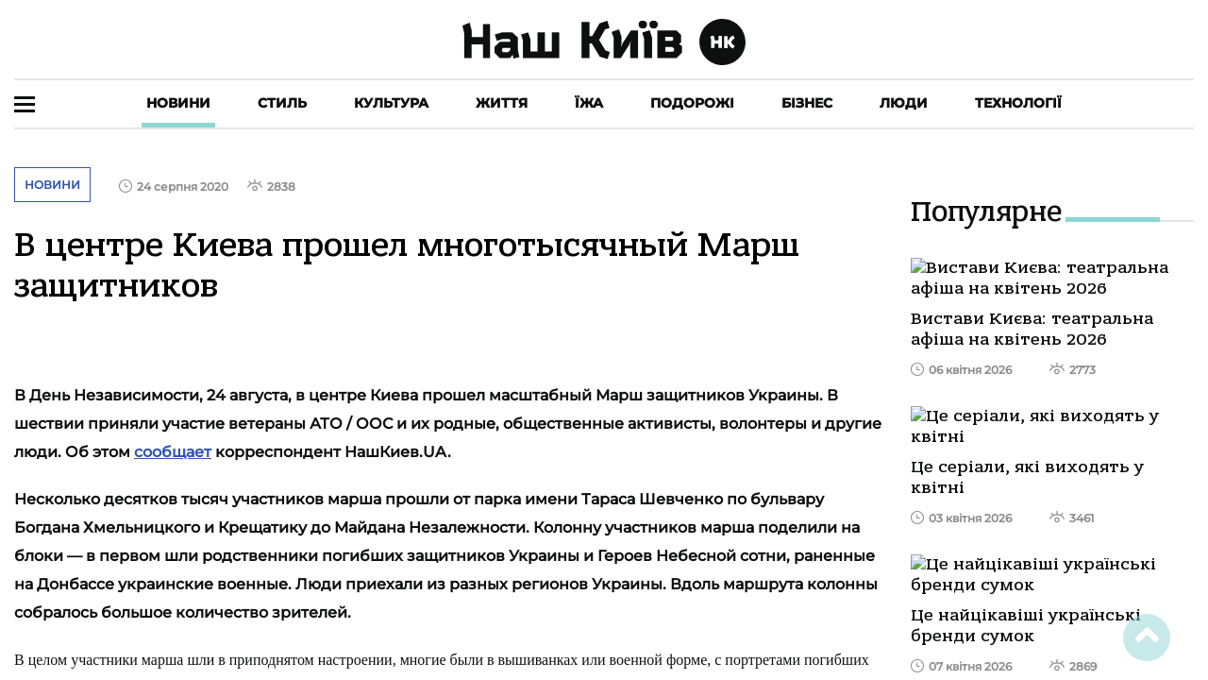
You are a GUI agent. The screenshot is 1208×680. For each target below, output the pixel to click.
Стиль (282, 102)
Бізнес (806, 102)
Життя (502, 102)
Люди (904, 102)
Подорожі (692, 102)
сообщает (172, 452)
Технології (1018, 102)
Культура (391, 102)
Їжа (589, 102)
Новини (178, 102)
